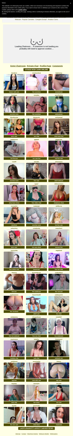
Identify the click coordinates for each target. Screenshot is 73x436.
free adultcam (36, 291)
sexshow (14, 225)
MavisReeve (14, 339)
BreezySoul (58, 339)
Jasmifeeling (59, 95)
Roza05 (14, 161)
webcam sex (59, 358)
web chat (36, 358)
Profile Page (45, 66)
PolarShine (14, 228)
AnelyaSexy (14, 317)
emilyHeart (14, 361)
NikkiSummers (58, 184)
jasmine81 (36, 406)
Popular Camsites (28, 19)
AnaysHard (59, 228)
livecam (14, 291)
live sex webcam (14, 336)
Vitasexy (14, 272)
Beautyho (36, 383)
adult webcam (58, 180)
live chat (58, 314)
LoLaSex (59, 361)
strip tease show (14, 203)
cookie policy (22, 9)
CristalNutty (36, 228)
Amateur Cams (53, 19)
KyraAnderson (36, 272)
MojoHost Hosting (32, 434)
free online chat (14, 269)
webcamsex (59, 114)
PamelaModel (14, 184)
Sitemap (17, 434)
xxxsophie (14, 206)
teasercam (36, 269)
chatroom (59, 425)
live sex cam (14, 425)
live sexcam (59, 291)
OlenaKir (36, 161)
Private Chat (33, 66)
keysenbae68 (36, 295)
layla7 (36, 184)
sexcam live (59, 247)
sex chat (36, 136)
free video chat (36, 203)
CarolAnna (36, 250)
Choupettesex (36, 317)
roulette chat (14, 358)
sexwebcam (59, 92)
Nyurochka (14, 250)
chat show (36, 425)
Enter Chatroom (18, 66)
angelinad (59, 250)
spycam (14, 380)
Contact (24, 434)
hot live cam (59, 225)
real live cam (59, 158)
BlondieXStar (14, 117)
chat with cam (36, 380)
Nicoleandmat (36, 73)
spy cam (58, 380)
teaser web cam (14, 92)
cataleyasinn (59, 295)
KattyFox (36, 339)
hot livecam (14, 158)
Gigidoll (36, 139)
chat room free (58, 136)
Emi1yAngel (58, 117)
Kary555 (58, 383)
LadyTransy (59, 73)
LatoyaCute (36, 117)
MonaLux (36, 95)
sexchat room (14, 114)
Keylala (14, 406)
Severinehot (36, 361)
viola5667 (59, 317)
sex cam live (36, 158)
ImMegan (14, 95)
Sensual (58, 406)
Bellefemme (14, 139)
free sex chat (59, 269)
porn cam (14, 136)
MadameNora (14, 295)
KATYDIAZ (14, 383)
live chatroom (58, 336)
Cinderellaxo (59, 272)
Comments (57, 66)
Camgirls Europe (41, 19)
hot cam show (36, 247)
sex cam (58, 402)
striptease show (59, 203)
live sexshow (36, 92)
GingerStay (59, 139)
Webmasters (54, 434)
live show (36, 402)
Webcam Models (44, 434)
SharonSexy (59, 161)
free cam (36, 180)
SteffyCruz (59, 206)
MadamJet (36, 206)
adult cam (36, 314)
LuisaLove (14, 73)
